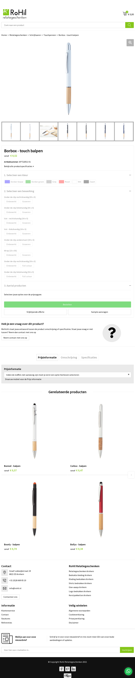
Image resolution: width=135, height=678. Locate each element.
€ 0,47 (76, 470)
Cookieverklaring (76, 614)
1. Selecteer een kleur (16, 175)
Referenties (6, 622)
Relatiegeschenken (18, 35)
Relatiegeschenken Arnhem (81, 571)
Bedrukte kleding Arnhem (80, 575)
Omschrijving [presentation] (69, 357)
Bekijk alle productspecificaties (19, 166)
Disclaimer (73, 622)
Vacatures (5, 618)
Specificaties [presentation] (89, 357)
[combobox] (63, 25)
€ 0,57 (10, 470)
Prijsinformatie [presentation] (47, 357)
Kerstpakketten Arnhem (80, 595)
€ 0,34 (76, 548)
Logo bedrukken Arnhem (80, 591)
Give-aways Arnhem (77, 587)
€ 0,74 (10, 548)
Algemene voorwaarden (79, 610)
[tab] (47, 357)
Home (4, 35)
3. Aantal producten (15, 285)
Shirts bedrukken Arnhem (80, 583)
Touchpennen (50, 35)
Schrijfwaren (35, 35)
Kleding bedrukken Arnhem (81, 579)
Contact (5, 614)
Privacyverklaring (77, 618)
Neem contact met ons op (15, 337)
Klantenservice (8, 610)
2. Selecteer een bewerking (19, 191)
